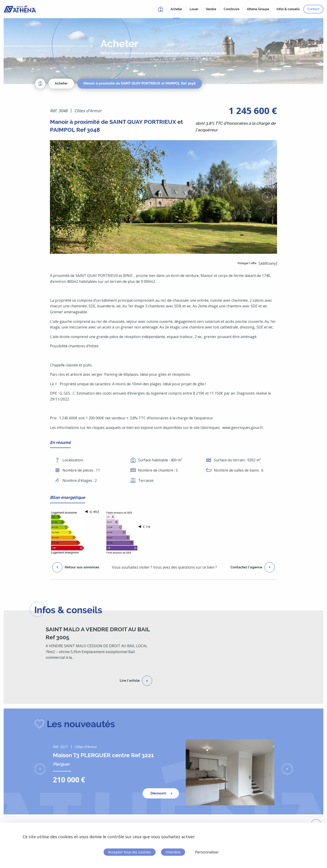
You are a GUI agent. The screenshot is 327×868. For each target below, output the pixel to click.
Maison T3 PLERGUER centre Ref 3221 (103, 755)
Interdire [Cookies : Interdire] (173, 852)
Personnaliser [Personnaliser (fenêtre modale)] (207, 852)
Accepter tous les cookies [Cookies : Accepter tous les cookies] (129, 852)
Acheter (61, 83)
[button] (59, 197)
